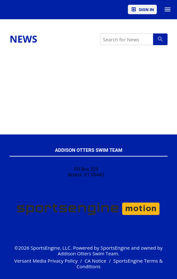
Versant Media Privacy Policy (45, 261)
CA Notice (95, 261)
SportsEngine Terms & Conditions (120, 264)
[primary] (160, 39)
